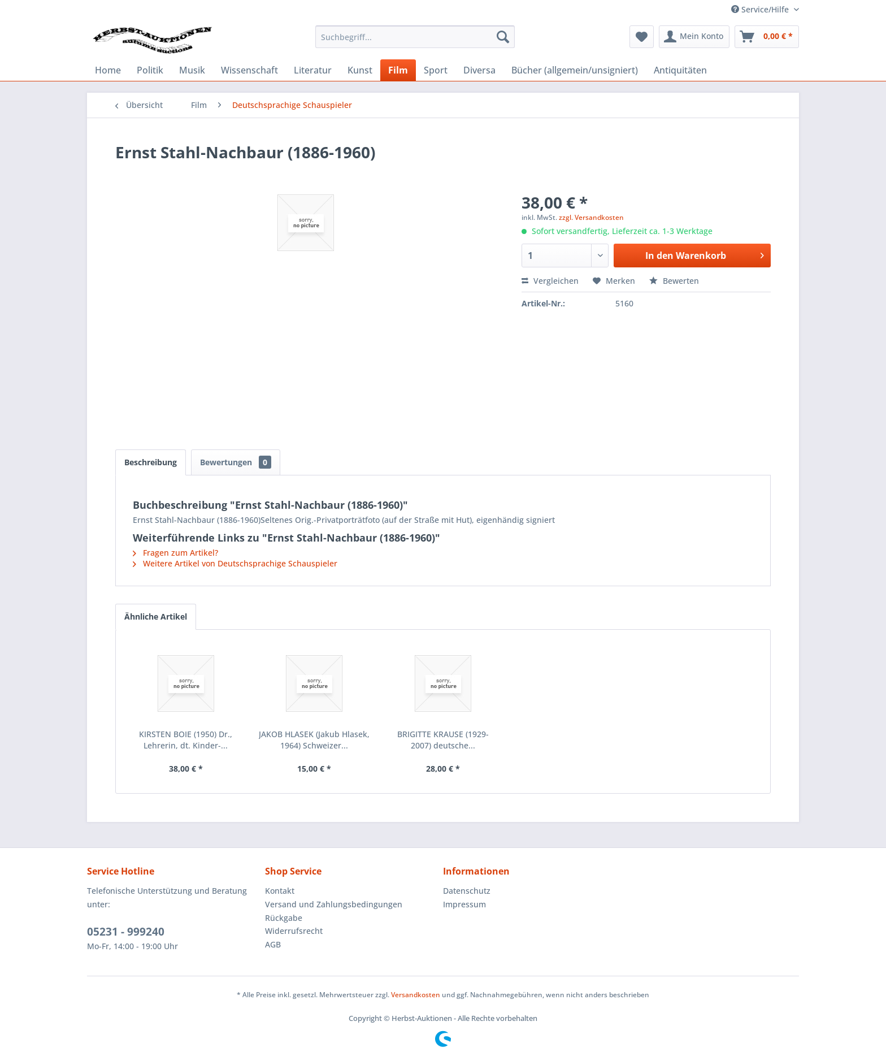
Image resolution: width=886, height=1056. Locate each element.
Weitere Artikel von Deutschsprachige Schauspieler (235, 563)
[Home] (108, 70)
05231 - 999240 (125, 931)
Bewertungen (235, 462)
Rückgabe (283, 917)
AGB (273, 944)
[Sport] (435, 70)
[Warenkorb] (767, 36)
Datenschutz (466, 890)
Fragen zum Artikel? (175, 552)
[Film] (398, 70)
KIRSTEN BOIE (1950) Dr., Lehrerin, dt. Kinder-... (185, 740)
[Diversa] (479, 70)
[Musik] (192, 70)
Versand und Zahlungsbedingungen (333, 904)
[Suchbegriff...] (415, 36)
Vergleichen (550, 280)
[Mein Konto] (694, 36)
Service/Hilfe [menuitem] (761, 9)
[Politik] (150, 70)
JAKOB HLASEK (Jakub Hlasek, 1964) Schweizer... (314, 740)
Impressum (464, 904)
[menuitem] (415, 36)
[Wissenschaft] (249, 70)
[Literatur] (313, 70)
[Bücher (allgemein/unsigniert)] (574, 70)
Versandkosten (415, 994)
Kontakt (279, 890)
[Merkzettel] (641, 36)
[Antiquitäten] (680, 70)
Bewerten (674, 280)
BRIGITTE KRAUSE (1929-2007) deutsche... (443, 740)
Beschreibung (150, 462)
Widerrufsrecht (294, 930)
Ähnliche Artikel (155, 616)
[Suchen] (503, 36)
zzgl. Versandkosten (591, 217)
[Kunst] (360, 70)
